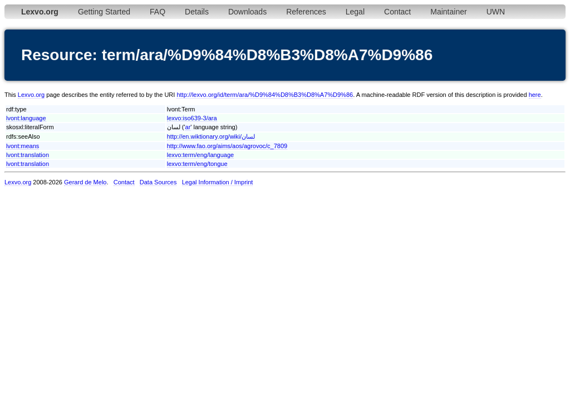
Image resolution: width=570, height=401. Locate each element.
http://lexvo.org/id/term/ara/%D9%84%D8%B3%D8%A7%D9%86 (264, 94)
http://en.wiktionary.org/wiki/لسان (211, 136)
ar (188, 127)
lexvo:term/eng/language (200, 154)
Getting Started (104, 11)
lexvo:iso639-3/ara (192, 118)
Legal (355, 11)
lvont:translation (27, 154)
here (535, 94)
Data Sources (158, 182)
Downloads (247, 11)
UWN (496, 11)
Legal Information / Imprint (217, 182)
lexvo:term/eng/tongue (197, 163)
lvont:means (22, 146)
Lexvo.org (31, 94)
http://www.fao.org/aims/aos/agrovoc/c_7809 (227, 146)
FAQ (157, 11)
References (306, 11)
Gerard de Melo (85, 182)
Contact (397, 11)
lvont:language (26, 118)
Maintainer (448, 11)
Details (197, 11)
